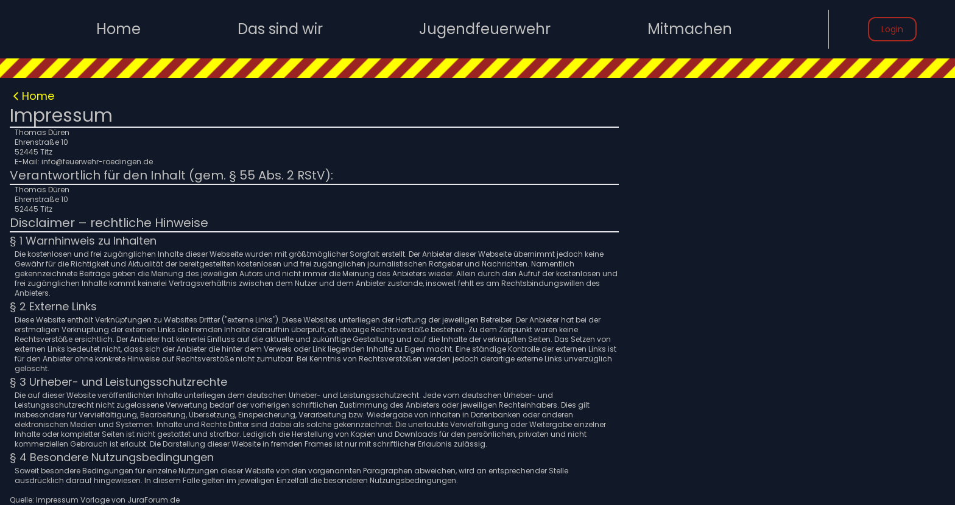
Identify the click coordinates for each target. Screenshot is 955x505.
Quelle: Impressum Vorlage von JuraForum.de (95, 500)
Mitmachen (689, 29)
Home (118, 29)
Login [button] (892, 29)
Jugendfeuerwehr (485, 29)
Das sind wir (280, 29)
